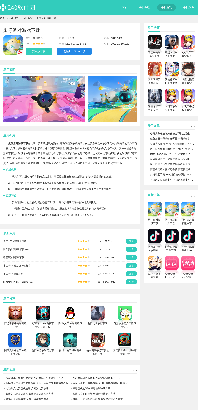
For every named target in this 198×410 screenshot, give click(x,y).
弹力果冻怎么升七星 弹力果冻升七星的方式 (172, 179)
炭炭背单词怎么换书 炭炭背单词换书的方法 (96, 377)
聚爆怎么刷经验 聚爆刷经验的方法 (91, 388)
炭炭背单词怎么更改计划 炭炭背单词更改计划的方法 (34, 377)
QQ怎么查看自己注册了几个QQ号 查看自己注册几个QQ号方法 (172, 154)
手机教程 (144, 7)
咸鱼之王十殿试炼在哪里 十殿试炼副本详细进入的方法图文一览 (172, 138)
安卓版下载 (38, 51)
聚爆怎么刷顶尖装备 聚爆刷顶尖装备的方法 (29, 393)
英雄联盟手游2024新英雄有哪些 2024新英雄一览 (172, 174)
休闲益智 (28, 18)
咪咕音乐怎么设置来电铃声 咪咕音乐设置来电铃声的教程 (37, 383)
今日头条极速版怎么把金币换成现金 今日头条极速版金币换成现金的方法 (172, 133)
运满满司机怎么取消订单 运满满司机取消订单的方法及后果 (172, 159)
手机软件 (188, 7)
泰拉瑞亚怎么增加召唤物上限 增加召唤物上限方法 (100, 383)
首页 (125, 7)
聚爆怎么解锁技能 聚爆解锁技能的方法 (94, 393)
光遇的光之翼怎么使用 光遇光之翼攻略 (27, 388)
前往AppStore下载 (74, 51)
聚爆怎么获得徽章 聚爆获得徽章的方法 (27, 399)
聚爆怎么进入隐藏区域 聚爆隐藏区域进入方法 (98, 399)
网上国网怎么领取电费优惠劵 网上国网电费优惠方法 (172, 164)
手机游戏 (166, 7)
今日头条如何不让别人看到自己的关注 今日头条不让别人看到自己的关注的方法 (172, 143)
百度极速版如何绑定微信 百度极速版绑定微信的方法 (172, 169)
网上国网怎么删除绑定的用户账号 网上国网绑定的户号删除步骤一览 (172, 148)
